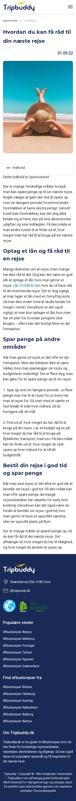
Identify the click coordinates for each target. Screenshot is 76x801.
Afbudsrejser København (20, 707)
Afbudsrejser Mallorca (18, 639)
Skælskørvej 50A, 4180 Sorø (26, 582)
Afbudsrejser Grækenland (21, 666)
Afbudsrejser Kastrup (18, 701)
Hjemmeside (10, 20)
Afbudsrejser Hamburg (19, 694)
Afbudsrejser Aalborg (18, 714)
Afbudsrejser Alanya (17, 632)
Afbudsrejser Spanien (18, 659)
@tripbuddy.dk (16, 590)
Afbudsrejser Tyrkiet (17, 652)
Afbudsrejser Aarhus (17, 721)
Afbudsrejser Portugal (18, 645)
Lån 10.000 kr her (26, 285)
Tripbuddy (19, 6)
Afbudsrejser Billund (17, 687)
